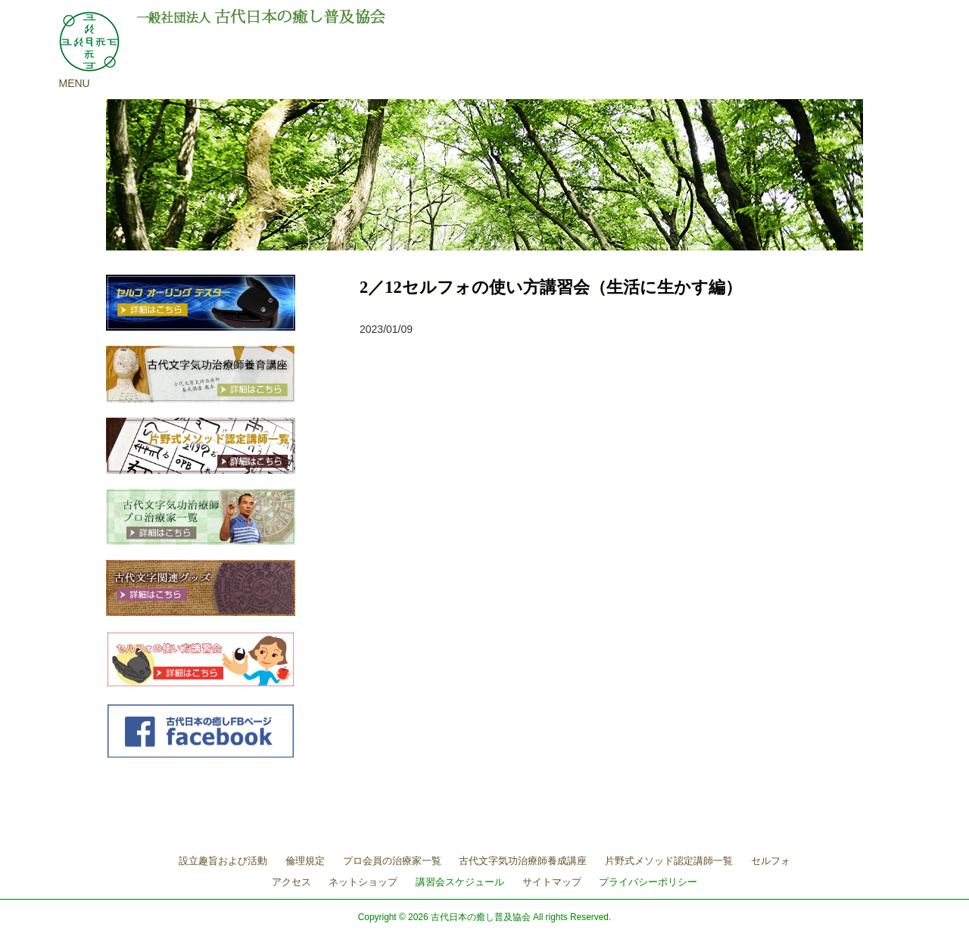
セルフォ (770, 860)
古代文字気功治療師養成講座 (523, 860)
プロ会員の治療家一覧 (392, 860)
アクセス (291, 882)
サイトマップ (551, 882)
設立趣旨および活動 (223, 860)
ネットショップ (363, 882)
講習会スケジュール (460, 882)
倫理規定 (305, 860)
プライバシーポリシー (648, 882)
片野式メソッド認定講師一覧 (669, 860)
